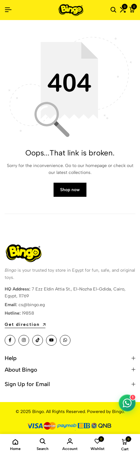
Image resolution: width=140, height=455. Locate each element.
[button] (122, 10)
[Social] (10, 340)
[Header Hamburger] (8, 9)
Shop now (70, 189)
